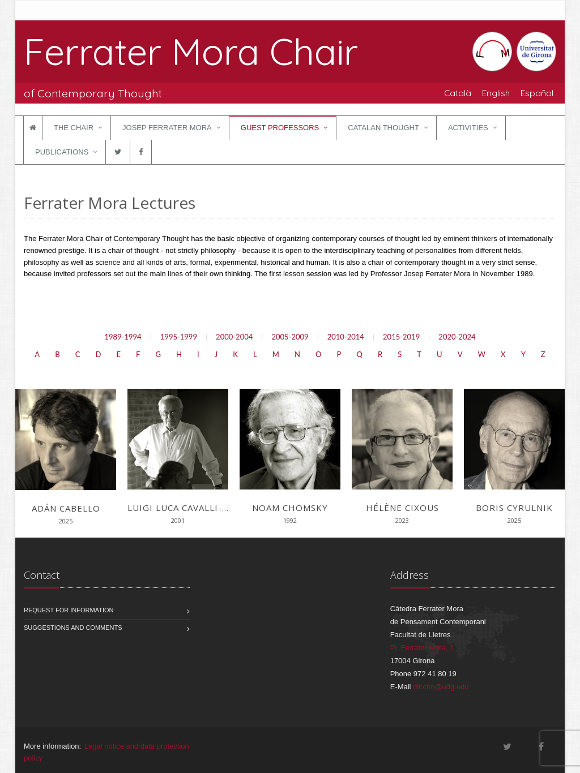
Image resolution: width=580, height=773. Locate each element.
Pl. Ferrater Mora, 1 (422, 647)
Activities (468, 127)
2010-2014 (345, 336)
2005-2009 (289, 336)
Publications (61, 152)
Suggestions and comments (73, 627)
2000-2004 (234, 336)
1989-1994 (122, 336)
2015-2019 (401, 336)
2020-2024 (456, 336)
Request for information (69, 610)
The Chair (73, 127)
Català (457, 92)
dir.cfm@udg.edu (440, 686)
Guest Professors (280, 127)
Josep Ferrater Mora (167, 127)
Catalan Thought (383, 127)
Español (537, 92)
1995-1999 (178, 336)
